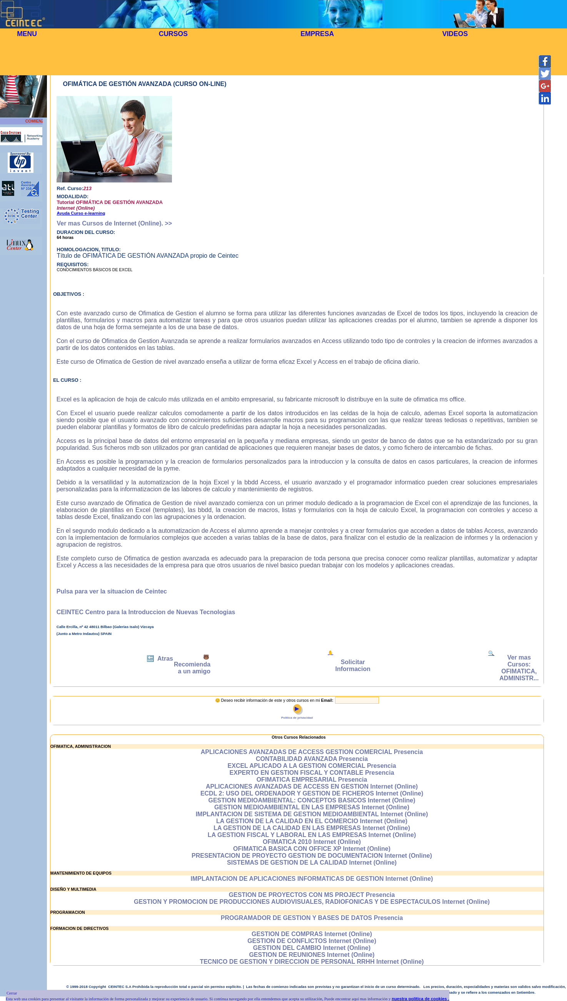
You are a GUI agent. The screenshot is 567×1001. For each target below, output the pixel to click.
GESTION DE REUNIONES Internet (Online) (311, 954)
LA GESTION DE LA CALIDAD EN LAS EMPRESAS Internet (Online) (311, 828)
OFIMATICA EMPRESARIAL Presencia (312, 779)
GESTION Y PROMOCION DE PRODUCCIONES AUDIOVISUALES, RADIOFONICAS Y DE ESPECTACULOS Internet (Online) (312, 901)
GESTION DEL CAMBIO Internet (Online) (312, 948)
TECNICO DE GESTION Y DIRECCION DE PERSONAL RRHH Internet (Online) (312, 961)
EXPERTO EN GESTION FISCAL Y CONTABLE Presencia (312, 772)
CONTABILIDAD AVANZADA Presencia (312, 759)
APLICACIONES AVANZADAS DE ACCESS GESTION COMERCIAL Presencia (312, 752)
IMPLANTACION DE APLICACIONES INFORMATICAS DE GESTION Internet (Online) (312, 878)
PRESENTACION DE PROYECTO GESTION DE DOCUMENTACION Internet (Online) (312, 855)
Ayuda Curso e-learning (81, 213)
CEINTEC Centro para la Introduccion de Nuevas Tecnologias (146, 612)
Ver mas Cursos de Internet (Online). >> (114, 223)
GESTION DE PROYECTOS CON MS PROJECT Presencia (312, 895)
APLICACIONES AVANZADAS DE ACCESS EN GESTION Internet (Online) (312, 786)
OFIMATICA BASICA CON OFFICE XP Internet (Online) (311, 848)
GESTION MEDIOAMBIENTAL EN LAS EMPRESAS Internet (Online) (311, 807)
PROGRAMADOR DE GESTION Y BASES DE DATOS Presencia (312, 918)
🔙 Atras (160, 658)
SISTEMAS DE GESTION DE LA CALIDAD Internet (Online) (312, 862)
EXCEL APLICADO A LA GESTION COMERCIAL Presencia (312, 765)
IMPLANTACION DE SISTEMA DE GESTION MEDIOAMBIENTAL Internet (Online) (312, 814)
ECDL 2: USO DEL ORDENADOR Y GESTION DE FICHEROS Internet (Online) (311, 793)
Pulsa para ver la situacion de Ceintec (112, 591)
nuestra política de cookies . (420, 998)
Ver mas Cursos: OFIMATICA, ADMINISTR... (519, 667)
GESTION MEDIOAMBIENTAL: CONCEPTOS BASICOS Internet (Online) (311, 800)
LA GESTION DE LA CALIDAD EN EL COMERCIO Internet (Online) (311, 821)
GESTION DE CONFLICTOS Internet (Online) (311, 941)
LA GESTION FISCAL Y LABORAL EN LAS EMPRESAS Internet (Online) (312, 835)
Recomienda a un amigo (192, 668)
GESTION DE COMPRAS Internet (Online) (312, 934)
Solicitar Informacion (352, 665)
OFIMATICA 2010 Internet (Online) (312, 842)
